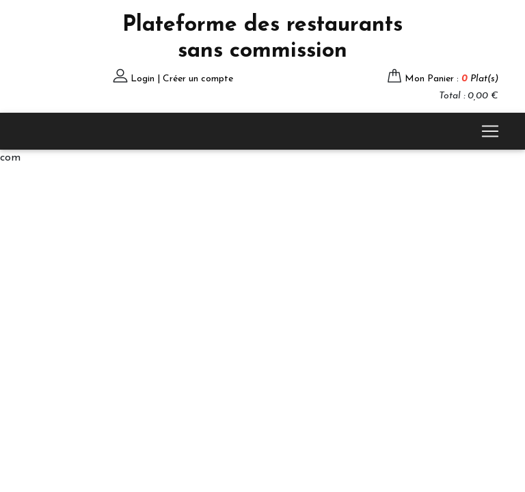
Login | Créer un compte (182, 79)
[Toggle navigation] (490, 131)
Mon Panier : (451, 79)
